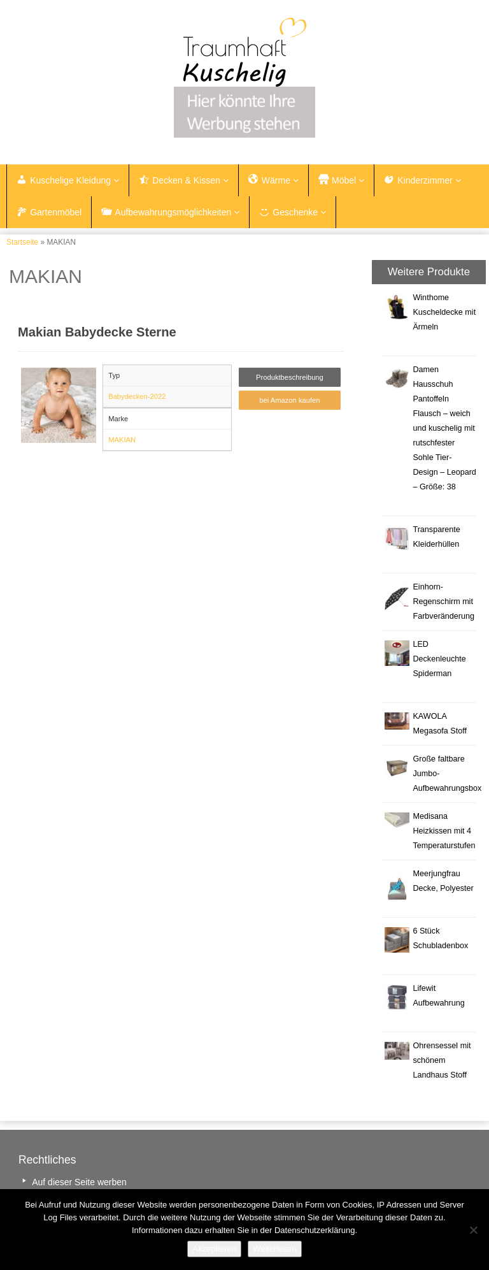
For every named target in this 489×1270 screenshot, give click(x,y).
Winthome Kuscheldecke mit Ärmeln (444, 312)
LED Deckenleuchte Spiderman (439, 659)
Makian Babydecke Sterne (97, 332)
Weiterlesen (274, 1248)
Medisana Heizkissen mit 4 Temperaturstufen (444, 831)
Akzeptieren (214, 1248)
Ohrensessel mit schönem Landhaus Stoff (442, 1060)
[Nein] (473, 1229)
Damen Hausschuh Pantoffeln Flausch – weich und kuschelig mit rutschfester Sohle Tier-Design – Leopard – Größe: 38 (444, 428)
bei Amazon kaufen (289, 400)
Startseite (22, 242)
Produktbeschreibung (289, 377)
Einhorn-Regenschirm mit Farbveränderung (443, 601)
